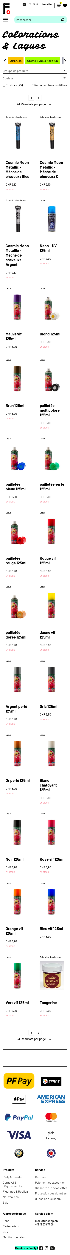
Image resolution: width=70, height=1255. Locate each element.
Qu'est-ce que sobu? (48, 1198)
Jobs (6, 1220)
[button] (35, 71)
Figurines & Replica (15, 1191)
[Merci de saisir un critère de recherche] (36, 19)
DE (30, 4)
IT (37, 4)
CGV (5, 1231)
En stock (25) (14, 85)
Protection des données (51, 1193)
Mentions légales (14, 1237)
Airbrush (16, 60)
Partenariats (11, 1226)
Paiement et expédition (50, 1182)
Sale (5, 1202)
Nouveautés (11, 1197)
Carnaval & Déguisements (12, 1184)
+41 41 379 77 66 (44, 1224)
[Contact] (23, 4)
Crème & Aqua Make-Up (42, 60)
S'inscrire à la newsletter (51, 1188)
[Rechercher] (62, 19)
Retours (40, 1177)
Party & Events (12, 1177)
